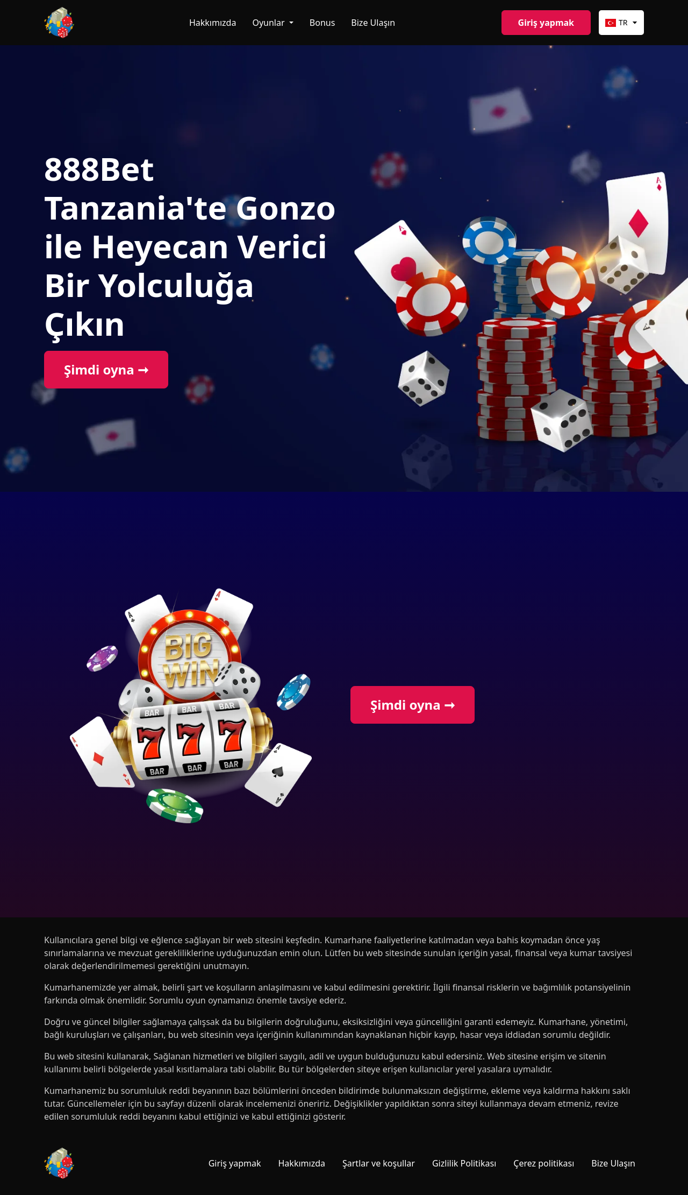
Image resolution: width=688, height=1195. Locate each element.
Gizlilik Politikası (464, 1163)
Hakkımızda (212, 23)
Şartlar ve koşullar (378, 1163)
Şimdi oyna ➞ (106, 369)
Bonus (322, 23)
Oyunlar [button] (269, 23)
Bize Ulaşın (373, 23)
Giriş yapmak (546, 23)
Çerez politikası (543, 1163)
